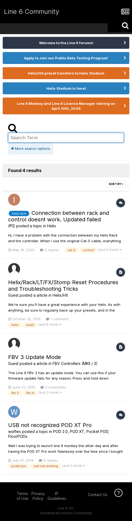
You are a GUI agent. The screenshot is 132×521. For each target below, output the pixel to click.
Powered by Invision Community (66, 513)
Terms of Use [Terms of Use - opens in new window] (22, 496)
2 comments (53, 387)
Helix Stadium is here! (66, 88)
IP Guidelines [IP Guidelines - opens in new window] (56, 496)
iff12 (11, 226)
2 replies (49, 250)
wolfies (14, 431)
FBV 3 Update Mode (34, 357)
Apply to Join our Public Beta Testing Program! (66, 58)
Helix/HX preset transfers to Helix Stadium (66, 73)
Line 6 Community (31, 11)
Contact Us (97, 494)
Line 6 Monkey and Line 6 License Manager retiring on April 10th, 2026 (66, 106)
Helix (51, 226)
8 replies (48, 460)
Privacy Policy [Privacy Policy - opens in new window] (38, 496)
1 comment (57, 319)
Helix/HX (60, 295)
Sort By (116, 184)
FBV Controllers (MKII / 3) (75, 363)
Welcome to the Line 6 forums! (66, 43)
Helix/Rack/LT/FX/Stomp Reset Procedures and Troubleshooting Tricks (63, 285)
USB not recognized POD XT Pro (50, 425)
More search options (30, 148)
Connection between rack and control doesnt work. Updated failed (58, 216)
